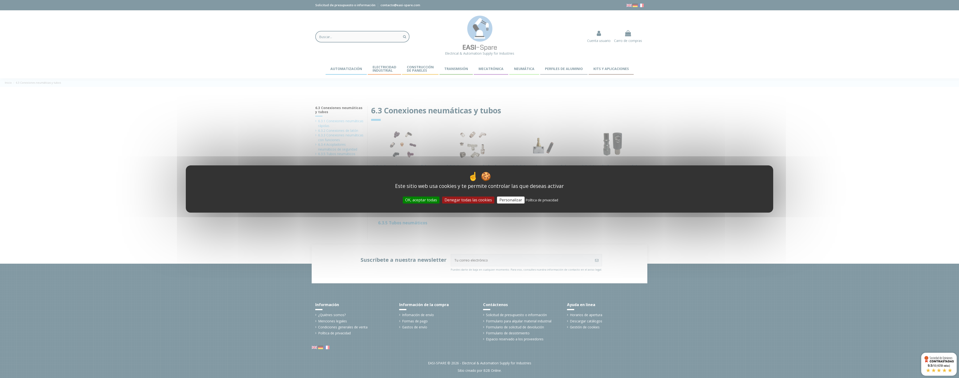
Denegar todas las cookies (468, 200)
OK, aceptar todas (421, 200)
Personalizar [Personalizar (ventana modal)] (510, 200)
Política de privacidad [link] (542, 200)
